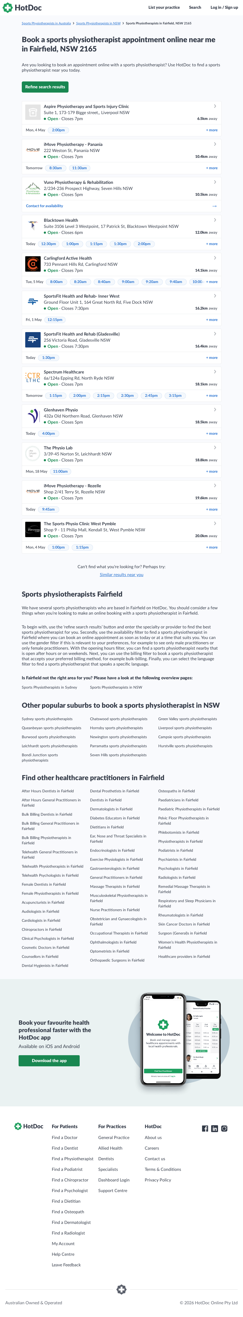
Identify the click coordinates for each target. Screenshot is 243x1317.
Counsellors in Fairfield (40, 957)
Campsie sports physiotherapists (184, 737)
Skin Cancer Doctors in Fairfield (184, 924)
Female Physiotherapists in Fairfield (50, 894)
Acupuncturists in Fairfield (43, 903)
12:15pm (55, 320)
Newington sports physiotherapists (118, 737)
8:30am (55, 168)
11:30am (79, 168)
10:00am (200, 282)
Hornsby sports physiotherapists (116, 728)
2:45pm (151, 396)
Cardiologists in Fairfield (41, 921)
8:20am (80, 282)
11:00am (60, 471)
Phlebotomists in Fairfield (178, 832)
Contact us (155, 1159)
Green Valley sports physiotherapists (187, 719)
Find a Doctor (65, 1138)
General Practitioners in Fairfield (116, 878)
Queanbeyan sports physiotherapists (51, 728)
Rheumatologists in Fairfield (180, 915)
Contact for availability (121, 206)
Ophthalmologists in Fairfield (113, 942)
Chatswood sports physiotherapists (118, 719)
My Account (63, 1244)
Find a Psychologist (70, 1191)
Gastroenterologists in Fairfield (114, 869)
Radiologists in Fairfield (176, 878)
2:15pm (103, 396)
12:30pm (48, 244)
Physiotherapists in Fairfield (180, 842)
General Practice (113, 1138)
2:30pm (127, 396)
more (212, 130)
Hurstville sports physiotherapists (185, 746)
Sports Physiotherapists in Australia (46, 23)
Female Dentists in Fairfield (44, 884)
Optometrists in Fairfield (109, 951)
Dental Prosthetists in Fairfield (114, 791)
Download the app (49, 1061)
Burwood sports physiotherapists (49, 737)
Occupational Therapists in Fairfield (119, 933)
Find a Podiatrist (67, 1169)
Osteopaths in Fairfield (176, 791)
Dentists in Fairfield (106, 800)
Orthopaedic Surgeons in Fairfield (117, 960)
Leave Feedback (66, 1265)
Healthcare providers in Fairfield (184, 957)
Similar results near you (121, 575)
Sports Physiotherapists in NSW (98, 23)
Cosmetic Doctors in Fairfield (45, 948)
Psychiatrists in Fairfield (177, 860)
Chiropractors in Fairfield (42, 930)
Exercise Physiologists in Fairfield (116, 860)
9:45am (48, 509)
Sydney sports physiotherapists (47, 719)
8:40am (104, 282)
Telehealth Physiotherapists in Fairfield (52, 866)
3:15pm (175, 396)
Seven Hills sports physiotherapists (118, 755)
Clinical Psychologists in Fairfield (48, 939)
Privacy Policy (158, 1180)
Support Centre (112, 1191)
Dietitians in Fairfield (107, 827)
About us (153, 1138)
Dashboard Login (114, 1180)
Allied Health (110, 1148)
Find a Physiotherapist (72, 1159)
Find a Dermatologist (71, 1222)
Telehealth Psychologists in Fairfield (50, 875)
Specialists (108, 1169)
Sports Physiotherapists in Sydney (49, 687)
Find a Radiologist (68, 1233)
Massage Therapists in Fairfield (115, 887)
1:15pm (96, 244)
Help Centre (63, 1254)
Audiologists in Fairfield (40, 912)
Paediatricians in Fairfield (178, 800)
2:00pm (58, 130)
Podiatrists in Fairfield (175, 851)
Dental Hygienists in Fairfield (45, 966)
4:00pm (48, 434)
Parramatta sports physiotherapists (118, 746)
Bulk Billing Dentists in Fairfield (47, 814)
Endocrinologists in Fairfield (112, 851)
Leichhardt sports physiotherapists (50, 746)
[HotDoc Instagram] (224, 1128)
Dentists (106, 1159)
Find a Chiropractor (70, 1180)
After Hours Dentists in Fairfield (48, 791)
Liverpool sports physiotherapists (185, 728)
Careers (152, 1148)
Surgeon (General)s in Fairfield (182, 933)
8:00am (56, 282)
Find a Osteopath (68, 1212)
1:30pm (120, 244)
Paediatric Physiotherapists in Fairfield (189, 809)
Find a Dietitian (66, 1201)
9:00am (128, 282)
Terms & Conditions (163, 1169)
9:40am (176, 282)
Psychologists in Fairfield (178, 869)
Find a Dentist (65, 1148)
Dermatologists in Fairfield (111, 809)
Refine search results (45, 87)
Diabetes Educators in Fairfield (115, 818)
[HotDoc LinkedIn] (214, 1128)
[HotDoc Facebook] (205, 1128)
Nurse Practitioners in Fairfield (115, 910)
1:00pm (72, 244)
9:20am (152, 282)
